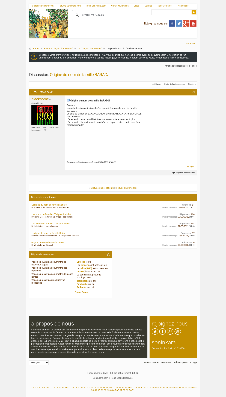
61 (102, 390)
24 (91, 387)
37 (132, 387)
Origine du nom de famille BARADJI (80, 74)
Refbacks (82, 287)
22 (85, 387)
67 (121, 390)
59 (95, 390)
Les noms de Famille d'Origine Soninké (51, 214)
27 (101, 387)
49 (170, 387)
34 (123, 387)
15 (63, 387)
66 (117, 390)
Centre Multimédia (120, 6)
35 (126, 387)
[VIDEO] (81, 271)
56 (192, 387)
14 (60, 387)
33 (119, 387)
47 (164, 387)
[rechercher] (109, 15)
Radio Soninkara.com (96, 6)
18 (72, 387)
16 (66, 387)
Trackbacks (83, 281)
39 (138, 387)
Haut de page (190, 362)
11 (50, 387)
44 (154, 387)
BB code (81, 261)
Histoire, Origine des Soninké (58, 48)
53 (183, 387)
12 (53, 387)
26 (97, 387)
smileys (85, 265)
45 (157, 387)
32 (116, 387)
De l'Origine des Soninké (90, 48)
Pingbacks (82, 284)
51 (176, 387)
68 (124, 390)
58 (92, 390)
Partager (190, 166)
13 (56, 387)
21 (82, 387)
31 (113, 387)
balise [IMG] (86, 268)
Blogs (136, 6)
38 (135, 387)
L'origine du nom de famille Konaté (49, 204)
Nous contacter (151, 362)
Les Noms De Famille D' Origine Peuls (50, 223)
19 (75, 387)
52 (180, 387)
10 (47, 387)
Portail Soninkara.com (42, 6)
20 (79, 387)
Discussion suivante (125, 188)
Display (191, 84)
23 (88, 387)
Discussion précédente (102, 188)
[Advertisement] (132, 35)
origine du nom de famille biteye (47, 242)
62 (105, 390)
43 (151, 387)
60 (98, 390)
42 (148, 387)
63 (108, 390)
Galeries (148, 6)
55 (189, 387)
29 (107, 387)
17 (69, 387)
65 (114, 390)
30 (110, 387)
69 (127, 390)
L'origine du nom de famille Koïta (48, 233)
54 (186, 387)
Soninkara (166, 362)
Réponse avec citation (184, 173)
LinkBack (156, 84)
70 (130, 390)
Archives (177, 362)
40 (142, 387)
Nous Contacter (164, 6)
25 (94, 387)
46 (160, 387)
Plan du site (183, 6)
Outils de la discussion (174, 84)
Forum (36, 48)
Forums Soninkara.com (70, 6)
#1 (193, 92)
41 (145, 387)
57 (195, 387)
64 (111, 390)
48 (167, 387)
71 (133, 390)
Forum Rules (81, 292)
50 (173, 387)
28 (104, 387)
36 (129, 387)
